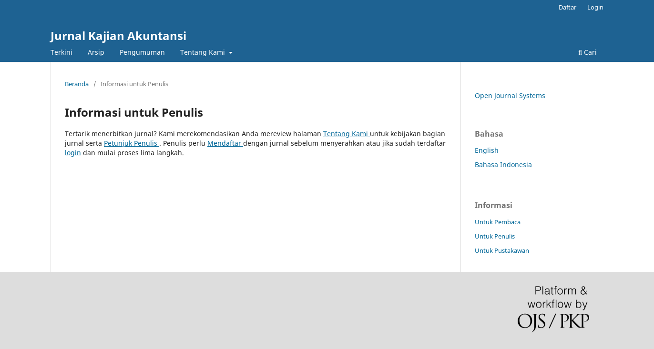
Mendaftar (225, 143)
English (487, 150)
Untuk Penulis (495, 236)
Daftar (567, 7)
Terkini (61, 52)
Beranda (77, 84)
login (73, 152)
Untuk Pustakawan (502, 250)
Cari (587, 52)
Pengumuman (142, 52)
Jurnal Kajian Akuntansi (118, 35)
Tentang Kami (203, 52)
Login (595, 7)
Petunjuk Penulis (131, 143)
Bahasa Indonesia (503, 164)
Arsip (96, 52)
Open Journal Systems (510, 95)
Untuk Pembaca (498, 222)
